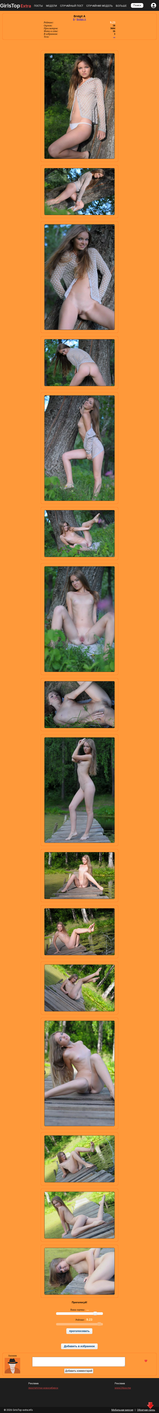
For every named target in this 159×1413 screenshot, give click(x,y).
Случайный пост (71, 5)
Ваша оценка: (78, 1309)
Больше (121, 5)
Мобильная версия (122, 1409)
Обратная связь (146, 1409)
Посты (38, 5)
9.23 (112, 22)
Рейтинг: (80, 1319)
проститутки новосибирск (43, 1387)
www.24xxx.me (123, 1387)
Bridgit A (81, 19)
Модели (51, 5)
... (114, 36)
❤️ (145, 1361)
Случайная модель (99, 5)
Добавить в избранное (79, 1346)
